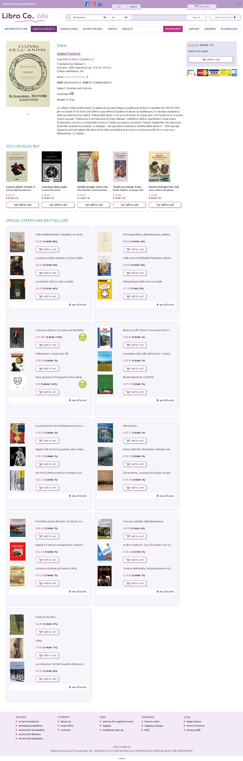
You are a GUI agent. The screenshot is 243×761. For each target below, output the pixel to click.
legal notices (194, 721)
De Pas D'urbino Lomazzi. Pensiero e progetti (62, 472)
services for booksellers (32, 730)
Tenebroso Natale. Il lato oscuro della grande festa (142, 187)
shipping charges (154, 725)
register (133, 7)
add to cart (22, 204)
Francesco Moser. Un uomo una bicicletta (60, 330)
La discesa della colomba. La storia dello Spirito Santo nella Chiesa (74, 258)
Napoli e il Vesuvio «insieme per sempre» (59, 544)
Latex (39, 640)
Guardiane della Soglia (54, 187)
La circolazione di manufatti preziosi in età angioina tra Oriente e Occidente (80, 425)
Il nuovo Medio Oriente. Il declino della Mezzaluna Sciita (38, 187)
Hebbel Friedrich (68, 54)
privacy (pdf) (193, 730)
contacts (66, 730)
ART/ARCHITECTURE (16, 29)
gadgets (127, 29)
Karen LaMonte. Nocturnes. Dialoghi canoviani (150, 449)
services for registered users (118, 721)
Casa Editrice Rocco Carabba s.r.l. (75, 59)
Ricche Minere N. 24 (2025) (138, 377)
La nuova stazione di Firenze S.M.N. (56, 568)
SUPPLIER (194, 29)
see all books (79, 304)
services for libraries (29, 734)
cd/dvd (112, 29)
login (119, 7)
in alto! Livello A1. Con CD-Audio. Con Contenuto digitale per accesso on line (167, 544)
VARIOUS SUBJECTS (44, 29)
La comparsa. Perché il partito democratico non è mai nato (70, 664)
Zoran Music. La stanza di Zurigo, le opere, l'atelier (152, 472)
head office (67, 725)
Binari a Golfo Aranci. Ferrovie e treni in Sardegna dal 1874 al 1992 (162, 330)
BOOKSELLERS (229, 29)
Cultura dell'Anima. (75, 77)
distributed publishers (31, 725)
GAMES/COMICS (69, 29)
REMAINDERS (173, 29)
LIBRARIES (210, 29)
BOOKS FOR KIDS (92, 29)
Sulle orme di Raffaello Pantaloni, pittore (147, 258)
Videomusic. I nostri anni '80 (52, 353)
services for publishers (31, 738)
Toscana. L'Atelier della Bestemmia (143, 521)
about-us (66, 721)
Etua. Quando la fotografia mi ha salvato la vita (63, 377)
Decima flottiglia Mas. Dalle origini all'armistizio (176, 187)
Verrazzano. (130, 425)
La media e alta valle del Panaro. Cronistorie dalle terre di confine (161, 353)
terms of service (196, 725)
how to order (152, 721)
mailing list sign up (113, 730)
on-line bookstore (29, 721)
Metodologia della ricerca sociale (142, 281)
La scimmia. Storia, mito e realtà (54, 281)
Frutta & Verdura (45, 617)
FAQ (147, 730)
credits (121, 758)
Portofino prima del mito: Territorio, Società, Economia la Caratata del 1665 (80, 521)
